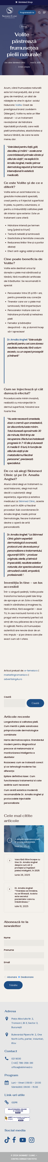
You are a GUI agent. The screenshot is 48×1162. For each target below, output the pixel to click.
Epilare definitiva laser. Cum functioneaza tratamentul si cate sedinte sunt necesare (23, 780)
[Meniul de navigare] (44, 12)
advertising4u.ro (13, 679)
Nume (7, 937)
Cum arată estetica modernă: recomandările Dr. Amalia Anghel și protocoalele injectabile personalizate (23, 797)
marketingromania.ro (16, 674)
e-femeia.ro (31, 670)
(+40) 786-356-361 (22, 1063)
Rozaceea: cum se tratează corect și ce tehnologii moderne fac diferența (23, 767)
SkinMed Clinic (19, 62)
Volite (18, 105)
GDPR (14, 1102)
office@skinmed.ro (21, 1067)
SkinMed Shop (24, 2)
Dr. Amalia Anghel (17, 339)
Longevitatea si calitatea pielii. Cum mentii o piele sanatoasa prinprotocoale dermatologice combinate (21, 728)
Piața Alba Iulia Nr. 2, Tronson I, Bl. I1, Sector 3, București (24, 1023)
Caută (7, 696)
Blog (24, 26)
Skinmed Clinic (27, 501)
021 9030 (16, 1058)
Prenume (9, 950)
